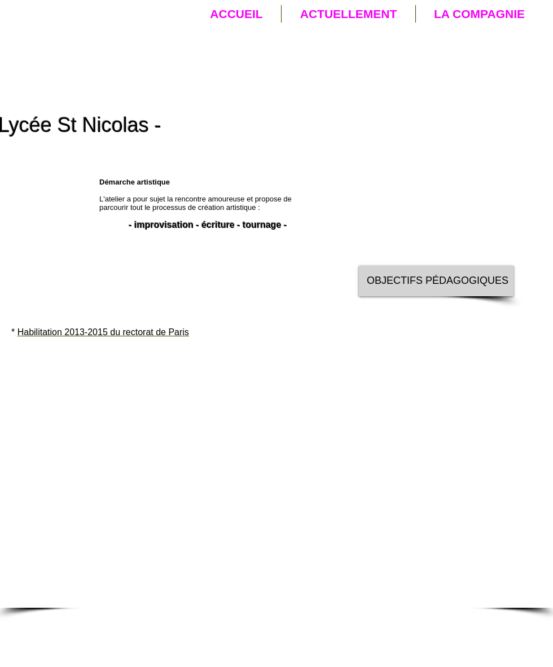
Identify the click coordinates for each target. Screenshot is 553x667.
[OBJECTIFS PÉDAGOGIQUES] (436, 281)
